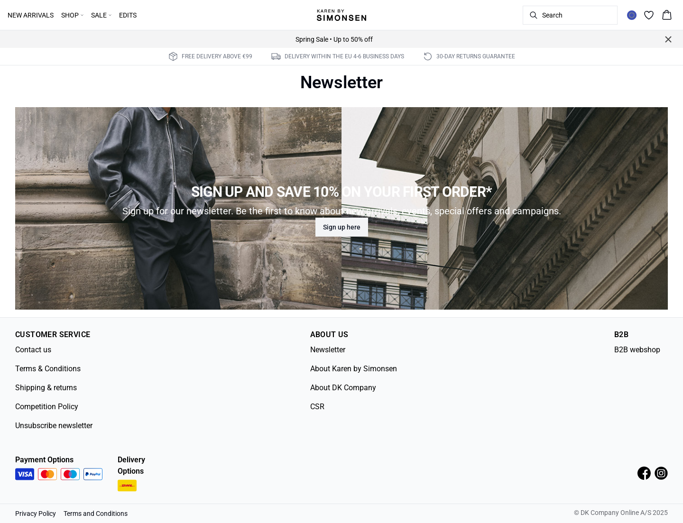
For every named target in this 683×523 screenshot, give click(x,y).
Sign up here (341, 227)
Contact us (33, 349)
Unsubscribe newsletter (53, 425)
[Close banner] (668, 39)
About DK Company (343, 387)
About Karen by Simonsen (353, 368)
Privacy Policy (35, 513)
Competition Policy (46, 406)
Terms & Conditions (48, 368)
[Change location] (631, 15)
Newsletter (327, 349)
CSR (317, 406)
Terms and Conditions (96, 513)
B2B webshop (637, 349)
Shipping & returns (46, 387)
